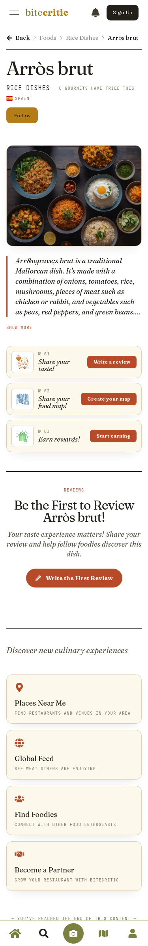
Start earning (113, 436)
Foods (47, 37)
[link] (46, 12)
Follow (22, 115)
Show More (19, 327)
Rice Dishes (82, 37)
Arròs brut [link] (123, 37)
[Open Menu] (14, 12)
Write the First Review (74, 578)
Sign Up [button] (122, 12)
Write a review (112, 362)
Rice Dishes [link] (28, 88)
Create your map (108, 399)
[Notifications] (95, 12)
